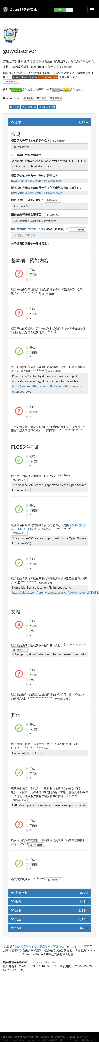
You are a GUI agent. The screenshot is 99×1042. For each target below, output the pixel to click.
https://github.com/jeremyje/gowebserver (36, 180)
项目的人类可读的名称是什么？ (30, 140)
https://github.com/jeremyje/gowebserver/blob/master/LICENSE (55, 592)
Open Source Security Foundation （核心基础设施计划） (46, 1039)
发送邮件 (44, 1037)
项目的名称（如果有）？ (39, 229)
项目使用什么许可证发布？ (27, 200)
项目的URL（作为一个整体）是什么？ (34, 175)
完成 (27, 269)
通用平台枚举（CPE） (32, 229)
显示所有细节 (29, 107)
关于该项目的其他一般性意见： (30, 243)
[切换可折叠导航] (91, 9)
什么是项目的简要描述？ (26, 155)
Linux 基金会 (81, 1040)
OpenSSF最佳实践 (23, 9)
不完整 (27, 274)
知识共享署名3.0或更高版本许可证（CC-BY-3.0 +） (48, 946)
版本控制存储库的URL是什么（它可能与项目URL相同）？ (46, 187)
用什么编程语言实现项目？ (27, 214)
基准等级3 (55, 98)
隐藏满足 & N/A (47, 107)
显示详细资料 (65, 67)
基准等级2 (42, 98)
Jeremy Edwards (43, 962)
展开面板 (14, 107)
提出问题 (59, 1037)
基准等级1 (28, 98)
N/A (27, 630)
